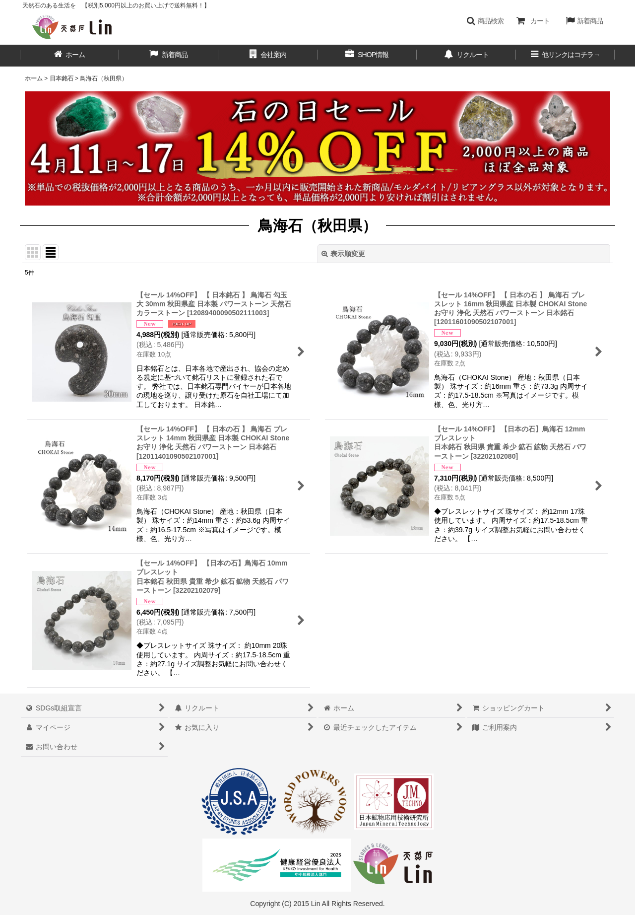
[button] (484, 21)
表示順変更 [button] (343, 254)
